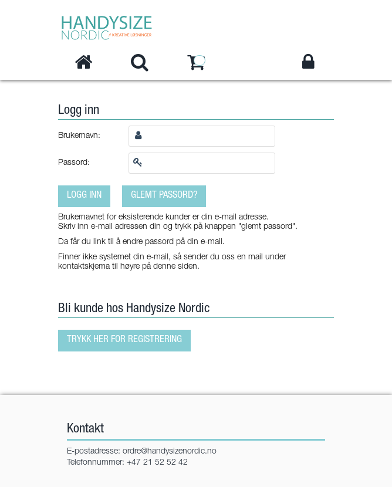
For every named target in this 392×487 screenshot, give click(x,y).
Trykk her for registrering (124, 340)
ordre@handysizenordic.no (170, 452)
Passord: (74, 163)
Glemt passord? (164, 196)
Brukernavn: (79, 136)
